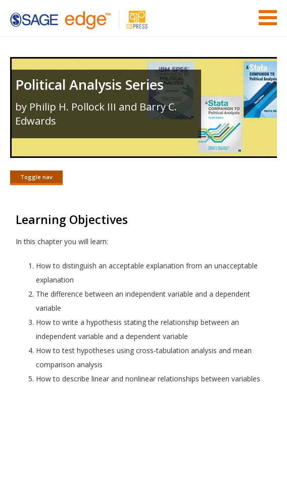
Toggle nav (36, 177)
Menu (268, 17)
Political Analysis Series (89, 84)
